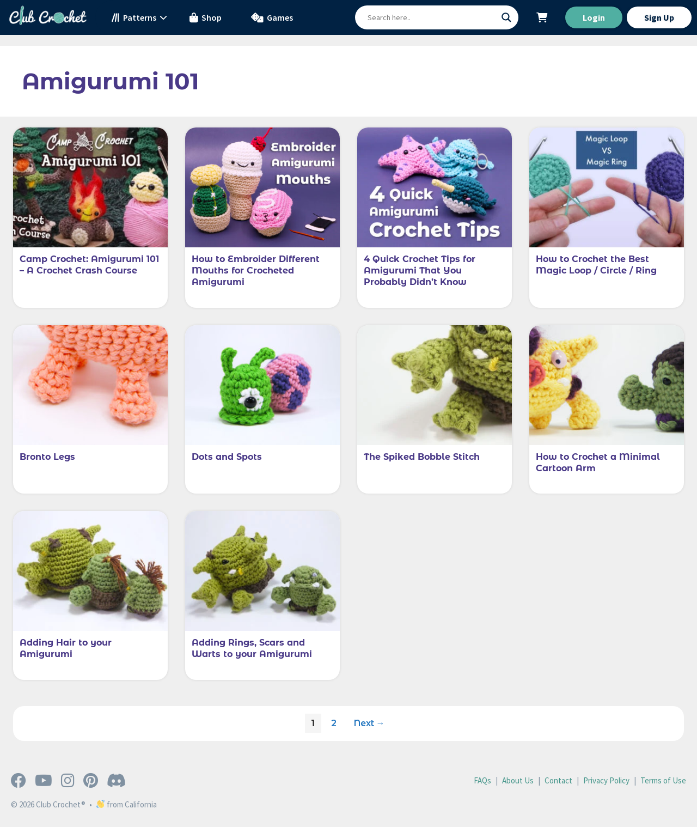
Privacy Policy (606, 780)
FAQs (482, 780)
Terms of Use (663, 780)
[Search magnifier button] (506, 17)
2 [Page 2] (337, 720)
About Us (518, 780)
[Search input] (432, 17)
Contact (558, 780)
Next (369, 723)
